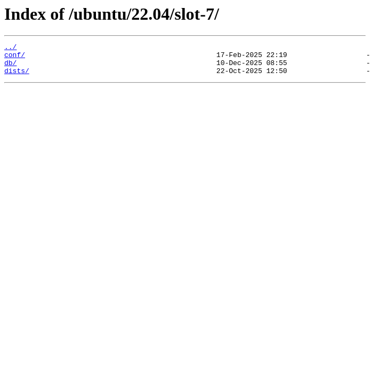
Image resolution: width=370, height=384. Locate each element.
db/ (10, 67)
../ (10, 48)
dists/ (16, 77)
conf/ (14, 57)
